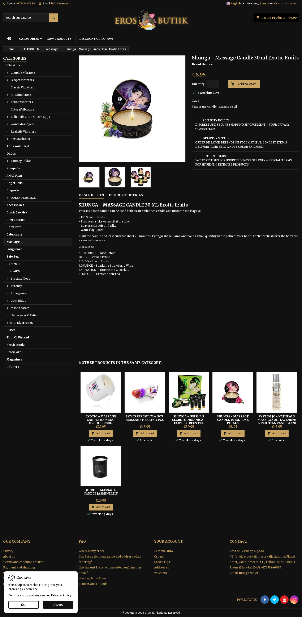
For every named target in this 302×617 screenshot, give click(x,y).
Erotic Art (14, 352)
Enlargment (19, 293)
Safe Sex (13, 256)
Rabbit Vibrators (22, 102)
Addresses (161, 567)
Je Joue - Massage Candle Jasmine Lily (101, 491)
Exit (23, 604)
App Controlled (18, 146)
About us (9, 556)
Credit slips (162, 562)
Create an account (286, 3)
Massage (13, 242)
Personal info (163, 551)
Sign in (264, 3)
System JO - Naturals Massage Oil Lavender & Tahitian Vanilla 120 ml (277, 421)
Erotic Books (16, 345)
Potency (16, 286)
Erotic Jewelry (17, 212)
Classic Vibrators (22, 87)
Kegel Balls (15, 183)
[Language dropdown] (235, 3)
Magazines (14, 359)
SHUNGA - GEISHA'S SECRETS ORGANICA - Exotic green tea (189, 419)
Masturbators (20, 308)
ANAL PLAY (14, 176)
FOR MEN (13, 271)
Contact (238, 541)
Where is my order (91, 551)
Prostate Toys (20, 278)
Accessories (15, 205)
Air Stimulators (21, 95)
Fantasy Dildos (21, 161)
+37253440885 (25, 3)
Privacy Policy (61, 595)
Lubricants (14, 234)
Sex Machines (20, 139)
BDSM (11, 330)
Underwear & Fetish (24, 315)
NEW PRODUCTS (59, 39)
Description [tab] (91, 195)
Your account (168, 541)
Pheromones (16, 220)
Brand (196, 64)
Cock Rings (18, 301)
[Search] (30, 17)
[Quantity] (213, 84)
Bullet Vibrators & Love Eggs (30, 117)
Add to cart (243, 84)
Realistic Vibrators (23, 131)
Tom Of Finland (18, 337)
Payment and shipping (19, 567)
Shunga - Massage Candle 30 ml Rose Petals (233, 419)
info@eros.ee (60, 3)
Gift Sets (13, 367)
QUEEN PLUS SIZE (23, 198)
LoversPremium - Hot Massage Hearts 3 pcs (145, 418)
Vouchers (160, 573)
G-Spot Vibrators (22, 80)
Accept (58, 604)
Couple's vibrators (23, 73)
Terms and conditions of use (23, 562)
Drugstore (14, 249)
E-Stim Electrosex (20, 323)
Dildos (11, 153)
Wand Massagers (23, 124)
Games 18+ (14, 264)
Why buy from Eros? (92, 578)
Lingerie (13, 190)
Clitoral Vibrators (22, 109)
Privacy (8, 551)
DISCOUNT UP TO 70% (96, 39)
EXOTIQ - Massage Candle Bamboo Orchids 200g (101, 419)
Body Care (14, 227)
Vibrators (14, 65)
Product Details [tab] (126, 195)
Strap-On (14, 168)
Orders (159, 556)
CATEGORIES (29, 39)
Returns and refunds (93, 584)
